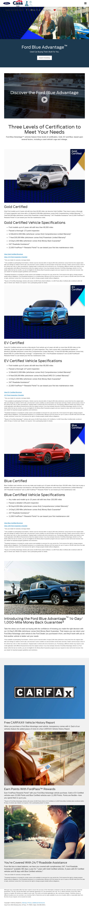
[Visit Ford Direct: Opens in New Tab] (46, 905)
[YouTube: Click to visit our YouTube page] (31, 10)
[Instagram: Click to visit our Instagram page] (37, 10)
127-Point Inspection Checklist (14, 395)
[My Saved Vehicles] (57, 10)
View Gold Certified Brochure (13, 254)
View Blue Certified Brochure (13, 523)
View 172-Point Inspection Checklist (15, 257)
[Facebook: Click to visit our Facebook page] (27, 10)
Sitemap (24, 902)
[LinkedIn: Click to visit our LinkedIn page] (34, 10)
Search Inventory (44, 58)
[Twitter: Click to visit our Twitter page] (29, 10)
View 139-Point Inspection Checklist (15, 526)
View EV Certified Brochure (13, 392)
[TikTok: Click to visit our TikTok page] (39, 10)
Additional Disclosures (39, 902)
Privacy (30, 902)
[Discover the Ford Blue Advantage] (44, 95)
